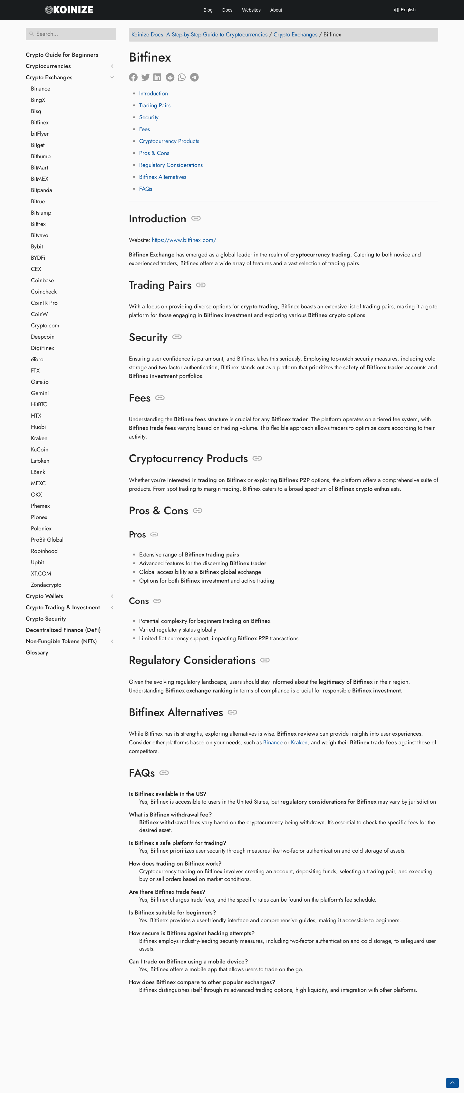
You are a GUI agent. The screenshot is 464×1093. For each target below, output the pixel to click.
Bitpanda (41, 190)
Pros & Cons (154, 153)
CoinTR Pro (44, 303)
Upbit (37, 562)
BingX (38, 100)
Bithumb (41, 156)
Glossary (37, 652)
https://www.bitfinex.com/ (184, 240)
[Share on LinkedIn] (159, 76)
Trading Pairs (154, 105)
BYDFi (38, 258)
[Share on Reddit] (172, 76)
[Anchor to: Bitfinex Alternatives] (232, 712)
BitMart (39, 167)
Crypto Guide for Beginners (62, 55)
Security (149, 117)
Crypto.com (45, 325)
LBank (38, 472)
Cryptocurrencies (48, 66)
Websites (251, 10)
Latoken (40, 461)
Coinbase (42, 280)
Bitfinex (40, 122)
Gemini (40, 393)
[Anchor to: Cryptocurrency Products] (257, 458)
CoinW (39, 314)
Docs (227, 10)
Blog (208, 10)
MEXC (38, 483)
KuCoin (39, 449)
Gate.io (40, 382)
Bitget (37, 145)
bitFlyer (40, 134)
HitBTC (39, 404)
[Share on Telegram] (196, 76)
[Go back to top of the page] (452, 1083)
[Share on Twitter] (147, 76)
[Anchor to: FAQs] (164, 773)
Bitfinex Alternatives (162, 177)
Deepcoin (42, 337)
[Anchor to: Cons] (157, 601)
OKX (36, 494)
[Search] (71, 34)
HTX (36, 415)
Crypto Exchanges (49, 77)
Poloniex (41, 528)
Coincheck (44, 291)
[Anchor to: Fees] (160, 398)
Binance (40, 88)
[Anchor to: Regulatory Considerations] (265, 660)
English (405, 10)
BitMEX (39, 179)
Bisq (36, 111)
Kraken (39, 438)
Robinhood (44, 551)
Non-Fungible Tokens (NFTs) (61, 641)
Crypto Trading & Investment (63, 607)
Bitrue (38, 201)
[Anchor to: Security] (177, 337)
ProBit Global (47, 540)
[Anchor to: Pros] (154, 534)
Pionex (39, 517)
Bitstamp (41, 212)
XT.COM (41, 573)
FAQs (145, 189)
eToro (37, 359)
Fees (144, 129)
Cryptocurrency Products (169, 141)
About (276, 10)
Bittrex (38, 224)
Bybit (37, 246)
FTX (35, 370)
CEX (36, 269)
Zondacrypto (46, 585)
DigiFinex (42, 348)
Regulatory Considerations (171, 165)
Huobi (38, 427)
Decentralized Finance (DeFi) (63, 630)
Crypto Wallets (44, 596)
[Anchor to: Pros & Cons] (198, 511)
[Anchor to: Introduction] (196, 218)
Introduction (153, 93)
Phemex (40, 506)
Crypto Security (46, 618)
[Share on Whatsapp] (184, 76)
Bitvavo (39, 235)
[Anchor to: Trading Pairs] (201, 285)
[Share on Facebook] (135, 76)
